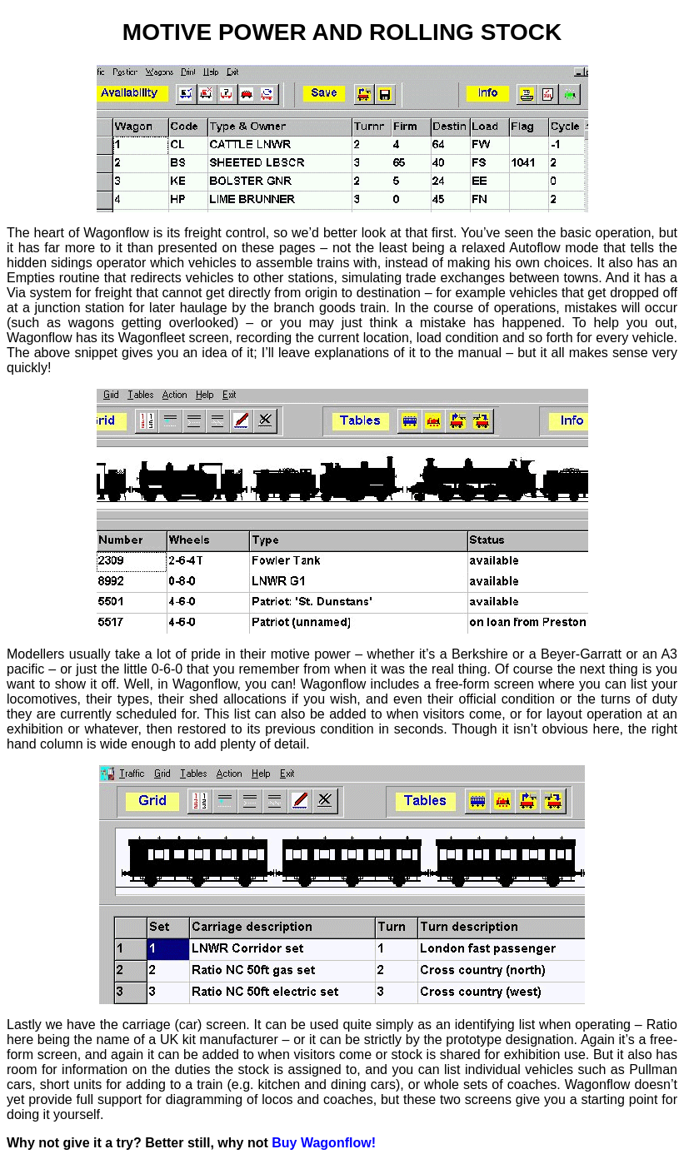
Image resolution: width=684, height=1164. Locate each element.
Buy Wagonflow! (324, 1143)
